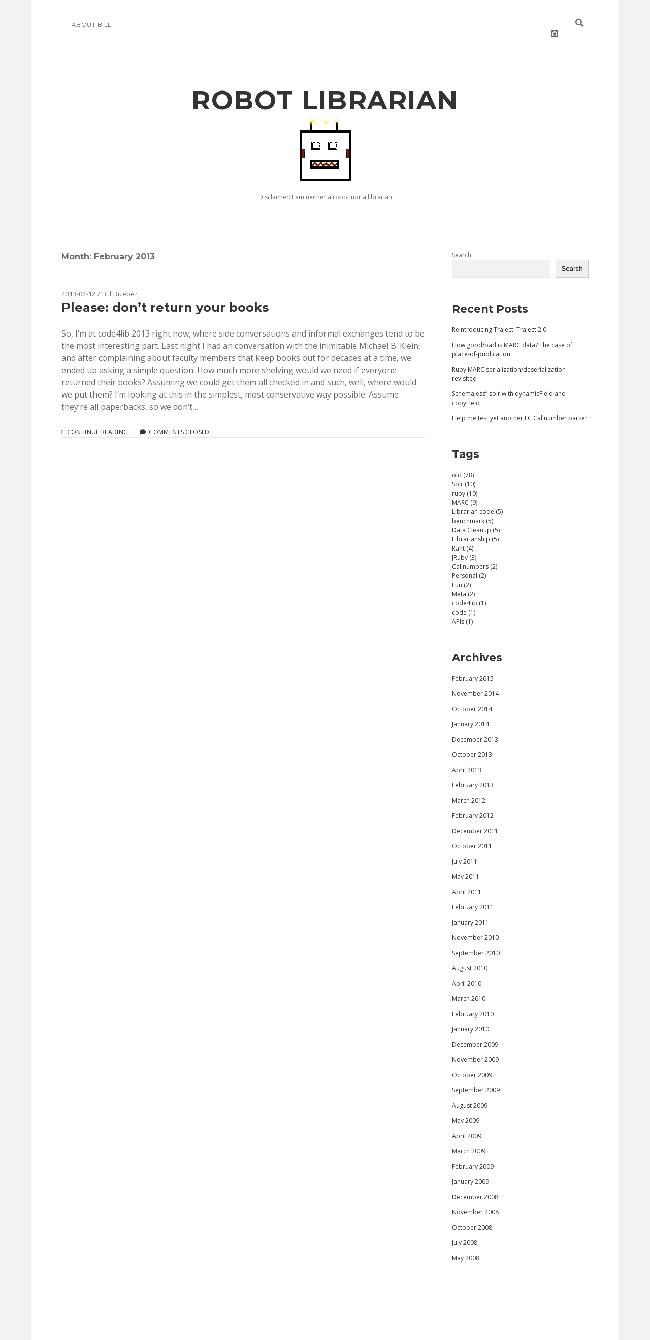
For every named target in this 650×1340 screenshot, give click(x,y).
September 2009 (476, 1076)
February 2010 (473, 999)
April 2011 (466, 877)
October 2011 (472, 832)
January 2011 (470, 908)
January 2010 (470, 1015)
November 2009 (475, 1045)
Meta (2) (463, 579)
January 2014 (470, 710)
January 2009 (470, 1167)
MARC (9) (464, 488)
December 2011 (475, 816)
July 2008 (464, 1228)
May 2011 (465, 862)
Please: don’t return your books (165, 293)
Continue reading (97, 417)
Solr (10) (463, 470)
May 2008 (465, 1243)
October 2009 (472, 1060)
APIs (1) (462, 607)
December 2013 (475, 725)
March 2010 (468, 984)
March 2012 (468, 786)
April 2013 (466, 755)
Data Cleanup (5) (476, 515)
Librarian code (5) (477, 497)
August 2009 (470, 1091)
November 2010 (475, 923)
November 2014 (475, 679)
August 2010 (470, 954)
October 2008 (472, 1213)
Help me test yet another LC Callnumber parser (520, 404)
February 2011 (473, 893)
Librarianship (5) (475, 525)
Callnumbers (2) (474, 552)
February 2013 (473, 771)
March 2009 (468, 1137)
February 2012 (473, 801)
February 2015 (473, 664)
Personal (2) (469, 561)
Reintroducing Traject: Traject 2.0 (499, 315)
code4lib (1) (469, 589)
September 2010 (476, 938)
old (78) (463, 460)
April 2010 (466, 969)
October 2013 (472, 740)
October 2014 (472, 694)
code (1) (463, 598)
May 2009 (465, 1106)
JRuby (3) (464, 543)
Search (461, 240)
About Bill (92, 24)
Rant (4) (462, 534)
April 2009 (466, 1121)
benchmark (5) (472, 506)
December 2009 (475, 1030)
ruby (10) (464, 479)
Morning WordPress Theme (291, 1328)
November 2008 (475, 1198)
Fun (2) (461, 570)
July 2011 (464, 847)
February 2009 (473, 1152)
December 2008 (475, 1182)
